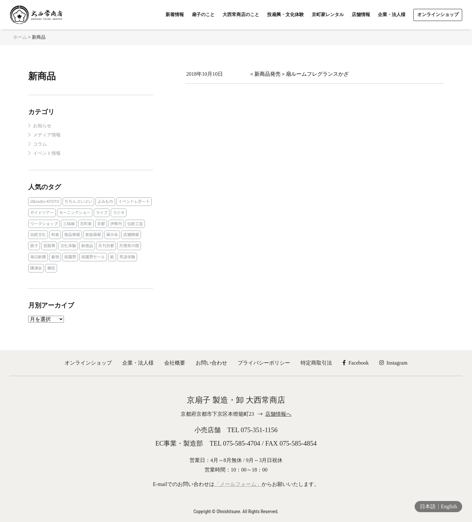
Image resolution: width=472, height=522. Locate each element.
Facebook (356, 363)
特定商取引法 (316, 363)
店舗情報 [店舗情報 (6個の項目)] (131, 234)
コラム (40, 144)
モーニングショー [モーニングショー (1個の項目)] (74, 212)
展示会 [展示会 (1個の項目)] (112, 234)
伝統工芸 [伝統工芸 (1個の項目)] (135, 223)
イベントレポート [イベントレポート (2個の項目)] (134, 201)
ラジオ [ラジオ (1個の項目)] (119, 212)
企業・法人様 (138, 363)
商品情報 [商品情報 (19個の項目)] (72, 234)
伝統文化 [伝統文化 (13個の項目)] (38, 234)
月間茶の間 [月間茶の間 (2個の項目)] (129, 245)
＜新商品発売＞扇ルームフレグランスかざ (299, 74)
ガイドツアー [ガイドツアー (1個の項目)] (42, 212)
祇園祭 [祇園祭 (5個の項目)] (70, 256)
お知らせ (42, 125)
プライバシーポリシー (264, 363)
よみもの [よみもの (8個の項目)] (105, 201)
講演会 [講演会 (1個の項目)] (36, 268)
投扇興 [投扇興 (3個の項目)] (49, 245)
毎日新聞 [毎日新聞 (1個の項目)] (38, 256)
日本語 (428, 506)
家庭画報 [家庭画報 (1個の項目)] (93, 234)
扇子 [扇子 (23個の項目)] (34, 245)
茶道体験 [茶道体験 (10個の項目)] (127, 256)
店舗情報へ (278, 414)
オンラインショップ (88, 363)
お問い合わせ (211, 363)
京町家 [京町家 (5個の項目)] (86, 223)
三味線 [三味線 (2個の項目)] (69, 223)
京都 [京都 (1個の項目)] (101, 223)
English (449, 506)
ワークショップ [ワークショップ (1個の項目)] (44, 223)
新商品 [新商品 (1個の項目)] (87, 245)
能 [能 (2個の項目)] (112, 256)
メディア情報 (47, 134)
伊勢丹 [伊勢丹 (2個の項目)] (116, 223)
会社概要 (174, 363)
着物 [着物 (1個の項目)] (55, 256)
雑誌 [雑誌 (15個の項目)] (51, 268)
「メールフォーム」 (238, 484)
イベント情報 (47, 153)
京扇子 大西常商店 (36, 15)
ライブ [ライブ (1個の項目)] (102, 212)
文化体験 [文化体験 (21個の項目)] (68, 245)
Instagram (393, 363)
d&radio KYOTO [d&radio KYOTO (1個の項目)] (44, 201)
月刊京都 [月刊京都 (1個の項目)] (106, 245)
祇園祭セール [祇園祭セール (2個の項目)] (93, 256)
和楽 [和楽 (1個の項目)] (55, 234)
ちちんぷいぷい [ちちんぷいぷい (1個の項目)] (78, 201)
